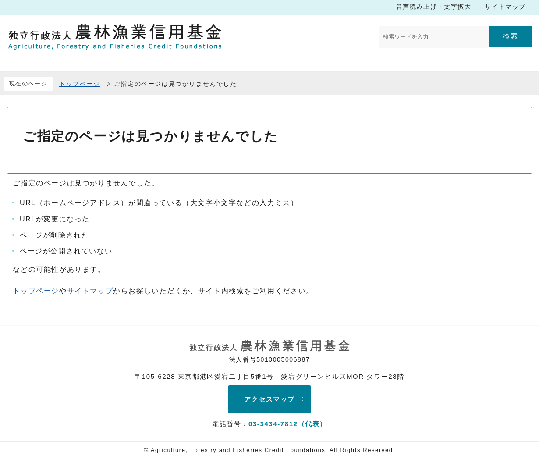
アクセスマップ (269, 399)
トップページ (79, 83)
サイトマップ (505, 6)
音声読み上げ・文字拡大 (434, 6)
